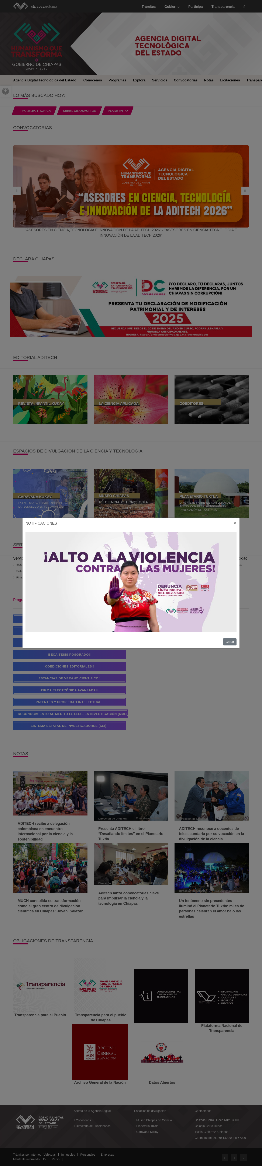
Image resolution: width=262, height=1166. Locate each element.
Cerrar (230, 642)
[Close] (235, 523)
